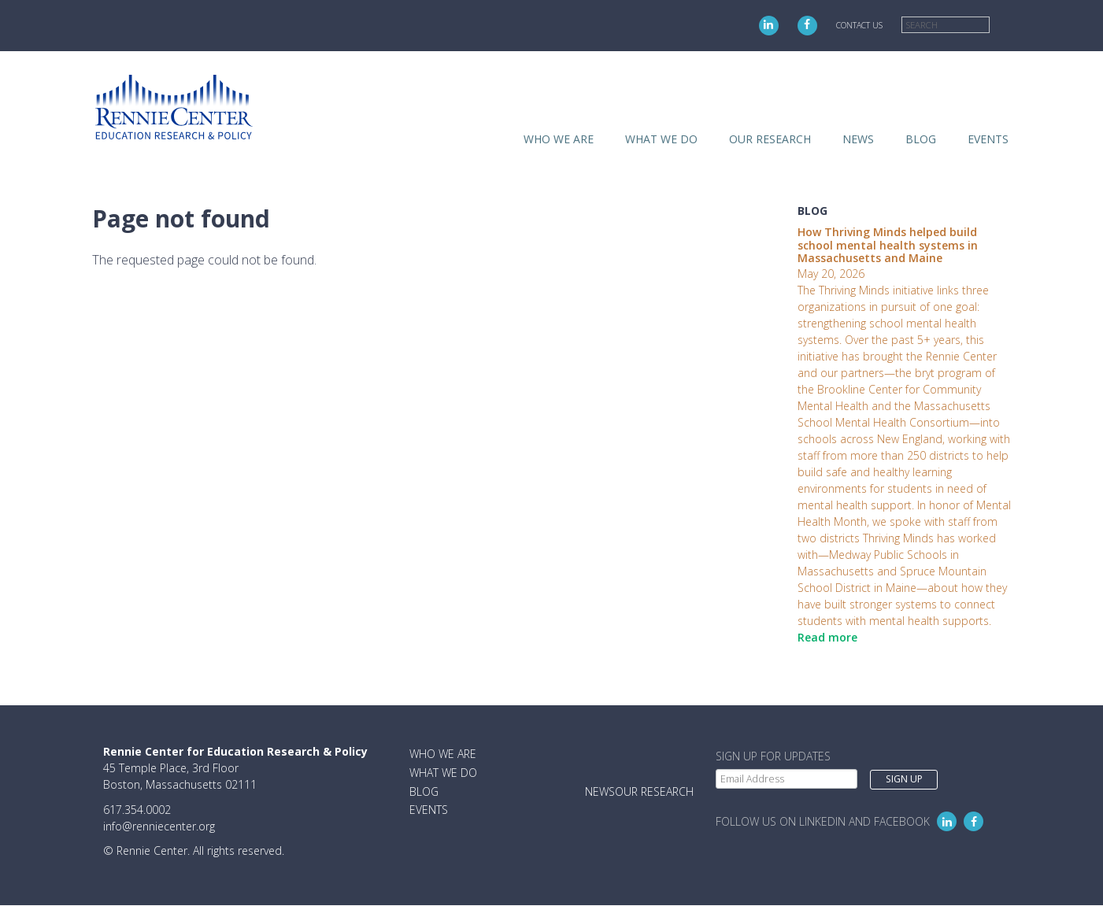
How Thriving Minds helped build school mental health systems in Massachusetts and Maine (888, 245)
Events (988, 138)
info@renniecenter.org (159, 826)
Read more (827, 637)
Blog (920, 138)
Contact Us (859, 25)
